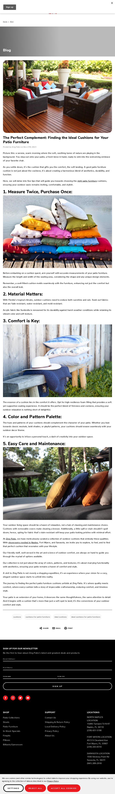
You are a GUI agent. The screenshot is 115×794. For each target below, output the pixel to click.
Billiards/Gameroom (13, 744)
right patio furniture (87, 180)
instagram (13, 698)
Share (44, 628)
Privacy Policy (52, 730)
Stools (6, 721)
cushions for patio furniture (38, 616)
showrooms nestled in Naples (23, 542)
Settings (13, 788)
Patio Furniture (10, 726)
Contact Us (50, 717)
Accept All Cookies (64, 788)
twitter (20, 698)
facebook (5, 698)
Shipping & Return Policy (57, 721)
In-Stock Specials (11, 730)
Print (68, 628)
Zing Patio (11, 538)
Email (56, 628)
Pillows (6, 739)
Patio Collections (11, 717)
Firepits (6, 735)
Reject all (35, 788)
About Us (49, 735)
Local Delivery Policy (55, 726)
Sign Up (58, 686)
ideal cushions (60, 616)
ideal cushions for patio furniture (85, 616)
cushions (17, 616)
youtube (28, 698)
